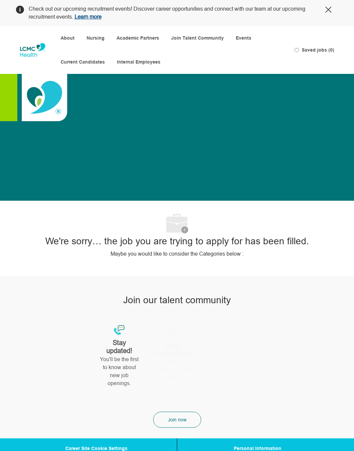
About (68, 38)
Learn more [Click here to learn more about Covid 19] (88, 17)
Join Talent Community (197, 38)
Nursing (96, 38)
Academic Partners (138, 38)
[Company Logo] (32, 50)
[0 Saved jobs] (314, 50)
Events (243, 38)
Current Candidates (83, 62)
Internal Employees (139, 62)
